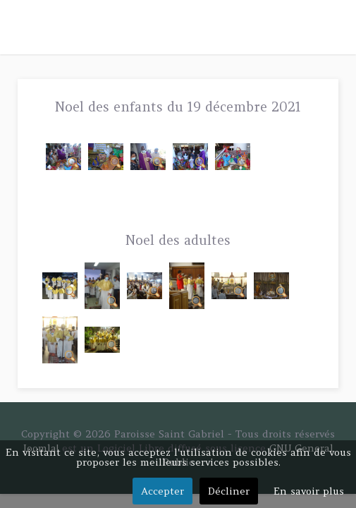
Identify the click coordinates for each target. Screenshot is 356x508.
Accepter (162, 491)
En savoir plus (309, 491)
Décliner (229, 491)
